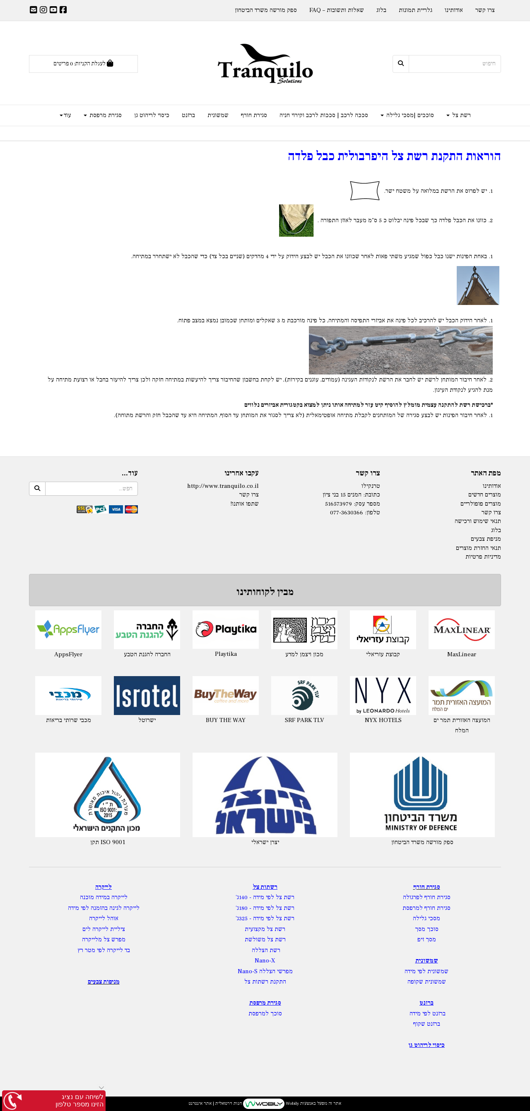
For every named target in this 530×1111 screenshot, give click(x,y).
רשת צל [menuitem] (458, 115)
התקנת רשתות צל (265, 982)
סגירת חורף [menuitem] (254, 115)
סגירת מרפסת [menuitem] (103, 115)
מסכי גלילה (426, 918)
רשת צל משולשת (265, 939)
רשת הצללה (266, 950)
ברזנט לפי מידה (427, 1013)
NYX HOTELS (383, 720)
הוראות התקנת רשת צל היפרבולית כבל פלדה (394, 156)
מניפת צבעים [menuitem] (486, 539)
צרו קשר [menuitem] (485, 10)
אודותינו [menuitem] (454, 10)
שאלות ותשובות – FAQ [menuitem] (336, 10)
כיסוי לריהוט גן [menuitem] (151, 115)
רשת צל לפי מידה (273, 897)
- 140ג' (244, 897)
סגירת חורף (426, 887)
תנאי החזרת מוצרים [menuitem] (478, 548)
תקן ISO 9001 (107, 842)
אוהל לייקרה (103, 918)
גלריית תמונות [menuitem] (415, 10)
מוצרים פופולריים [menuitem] (480, 504)
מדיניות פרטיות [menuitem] (483, 557)
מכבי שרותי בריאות (68, 720)
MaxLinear (461, 654)
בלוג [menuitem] (381, 10)
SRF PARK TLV (304, 720)
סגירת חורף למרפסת (426, 908)
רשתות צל (265, 887)
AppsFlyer (68, 654)
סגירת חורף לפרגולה (426, 897)
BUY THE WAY (226, 720)
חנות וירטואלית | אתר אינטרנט (215, 1103)
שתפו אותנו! (244, 504)
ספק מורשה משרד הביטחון (422, 842)
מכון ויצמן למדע (304, 654)
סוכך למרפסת (265, 1013)
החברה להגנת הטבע (147, 654)
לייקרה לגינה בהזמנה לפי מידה (104, 908)
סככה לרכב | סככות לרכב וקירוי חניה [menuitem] (323, 115)
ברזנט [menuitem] (188, 115)
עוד (65, 115)
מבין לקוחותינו (265, 591)
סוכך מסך (426, 929)
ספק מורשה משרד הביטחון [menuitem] (266, 10)
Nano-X (265, 961)
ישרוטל (147, 720)
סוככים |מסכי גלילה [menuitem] (407, 115)
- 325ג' (244, 918)
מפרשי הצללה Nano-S (265, 971)
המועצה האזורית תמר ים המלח (462, 725)
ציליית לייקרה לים (103, 929)
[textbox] (265, 311)
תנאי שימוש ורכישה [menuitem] (478, 521)
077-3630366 (346, 512)
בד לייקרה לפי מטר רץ (103, 950)
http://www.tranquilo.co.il (223, 486)
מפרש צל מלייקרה (103, 939)
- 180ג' (244, 908)
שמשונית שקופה (426, 982)
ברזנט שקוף (426, 1024)
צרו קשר (249, 495)
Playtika (226, 654)
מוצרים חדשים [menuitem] (484, 495)
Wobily (291, 1103)
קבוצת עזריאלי (383, 654)
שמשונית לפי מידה (426, 971)
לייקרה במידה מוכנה (104, 897)
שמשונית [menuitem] (218, 115)
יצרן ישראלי (265, 842)
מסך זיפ (426, 939)
